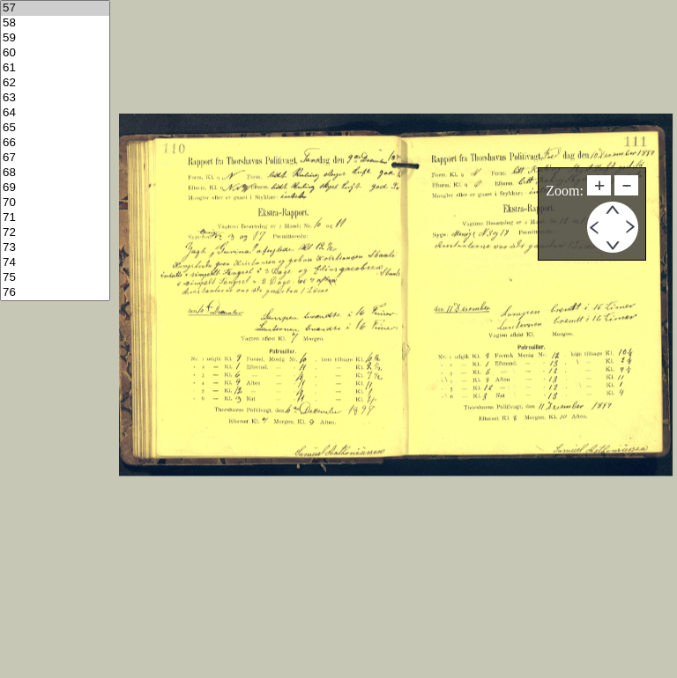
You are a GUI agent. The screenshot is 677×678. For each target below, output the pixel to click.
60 (55, 53)
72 (55, 232)
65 (55, 128)
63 (55, 98)
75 (55, 277)
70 (55, 202)
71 (55, 217)
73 (55, 247)
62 (55, 83)
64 (55, 113)
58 (55, 23)
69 (55, 188)
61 (55, 68)
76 (55, 292)
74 (55, 262)
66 (55, 143)
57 (55, 8)
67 (55, 158)
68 (55, 173)
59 (55, 38)
